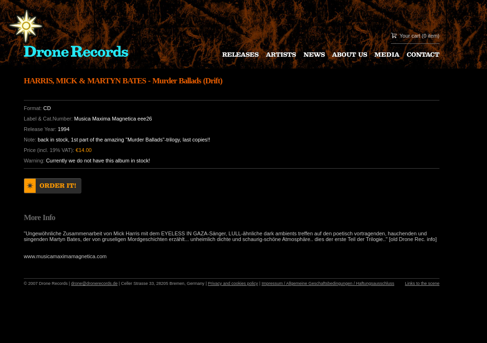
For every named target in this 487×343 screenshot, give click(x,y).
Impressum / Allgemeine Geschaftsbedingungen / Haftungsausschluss (328, 283)
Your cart (409, 36)
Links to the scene (422, 283)
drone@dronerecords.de (94, 283)
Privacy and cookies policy (233, 283)
